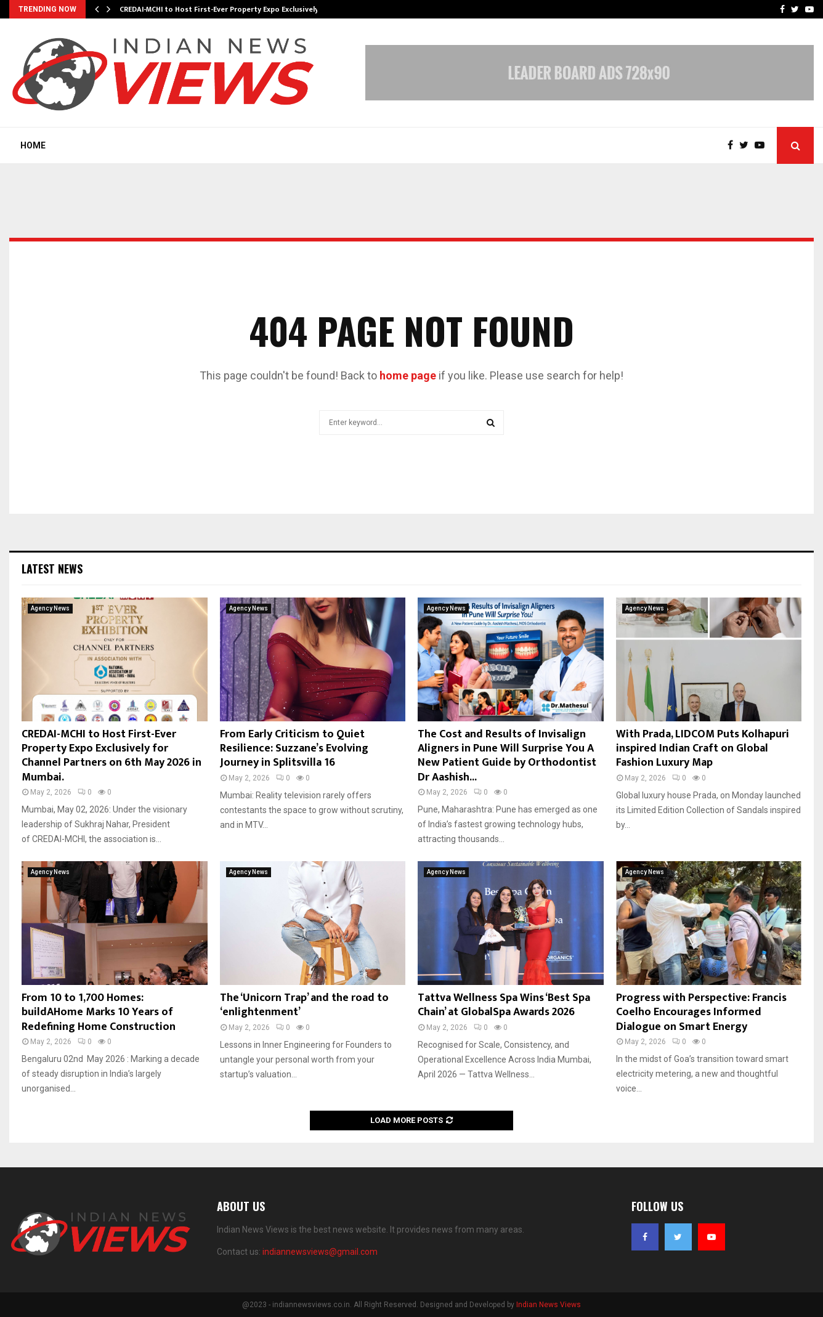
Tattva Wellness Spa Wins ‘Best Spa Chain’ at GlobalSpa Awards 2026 (504, 1005)
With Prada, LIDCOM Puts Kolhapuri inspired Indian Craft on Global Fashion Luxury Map (702, 748)
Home (33, 145)
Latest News (52, 569)
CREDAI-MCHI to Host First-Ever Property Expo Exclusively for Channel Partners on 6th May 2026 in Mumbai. (111, 756)
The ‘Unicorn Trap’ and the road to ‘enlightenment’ (304, 1005)
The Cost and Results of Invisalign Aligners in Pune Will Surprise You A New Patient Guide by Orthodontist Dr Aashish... (507, 756)
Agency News (50, 608)
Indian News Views (548, 1304)
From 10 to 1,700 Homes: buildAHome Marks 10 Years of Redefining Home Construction (99, 1012)
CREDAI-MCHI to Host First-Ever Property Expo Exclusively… (222, 9)
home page (407, 375)
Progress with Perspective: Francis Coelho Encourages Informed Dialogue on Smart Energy (701, 1012)
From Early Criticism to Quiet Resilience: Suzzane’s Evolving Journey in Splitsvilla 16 (294, 748)
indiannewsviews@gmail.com (320, 1252)
